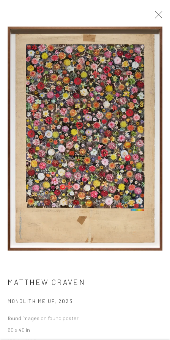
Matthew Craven (46, 283)
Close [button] (156, 17)
